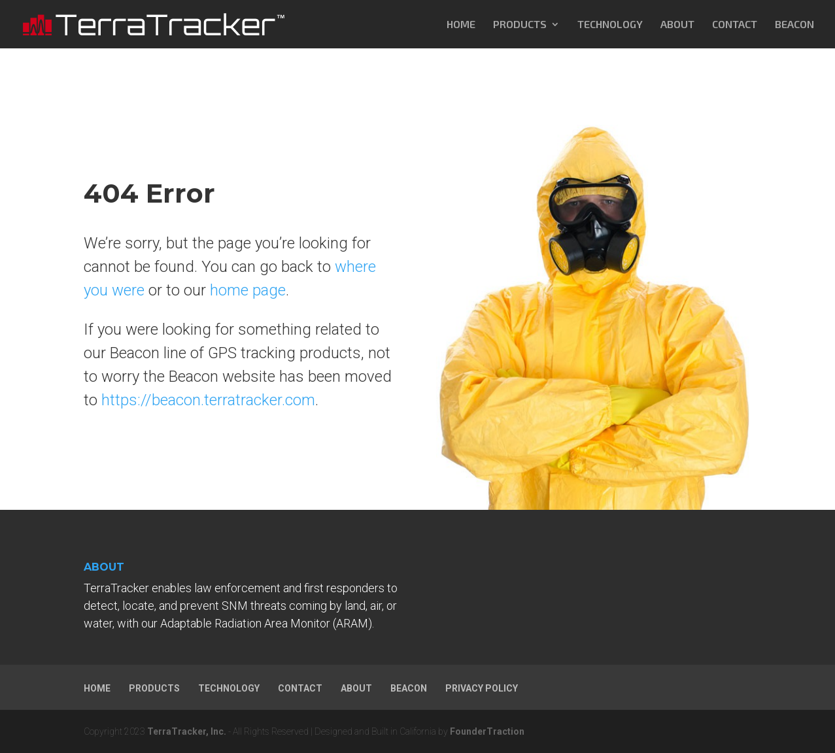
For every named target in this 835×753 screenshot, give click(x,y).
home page (248, 290)
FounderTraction (487, 731)
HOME (461, 25)
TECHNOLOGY (610, 25)
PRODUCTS (520, 25)
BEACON (794, 25)
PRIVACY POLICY (481, 688)
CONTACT (734, 25)
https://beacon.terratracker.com (208, 400)
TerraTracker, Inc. (186, 731)
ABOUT (677, 25)
